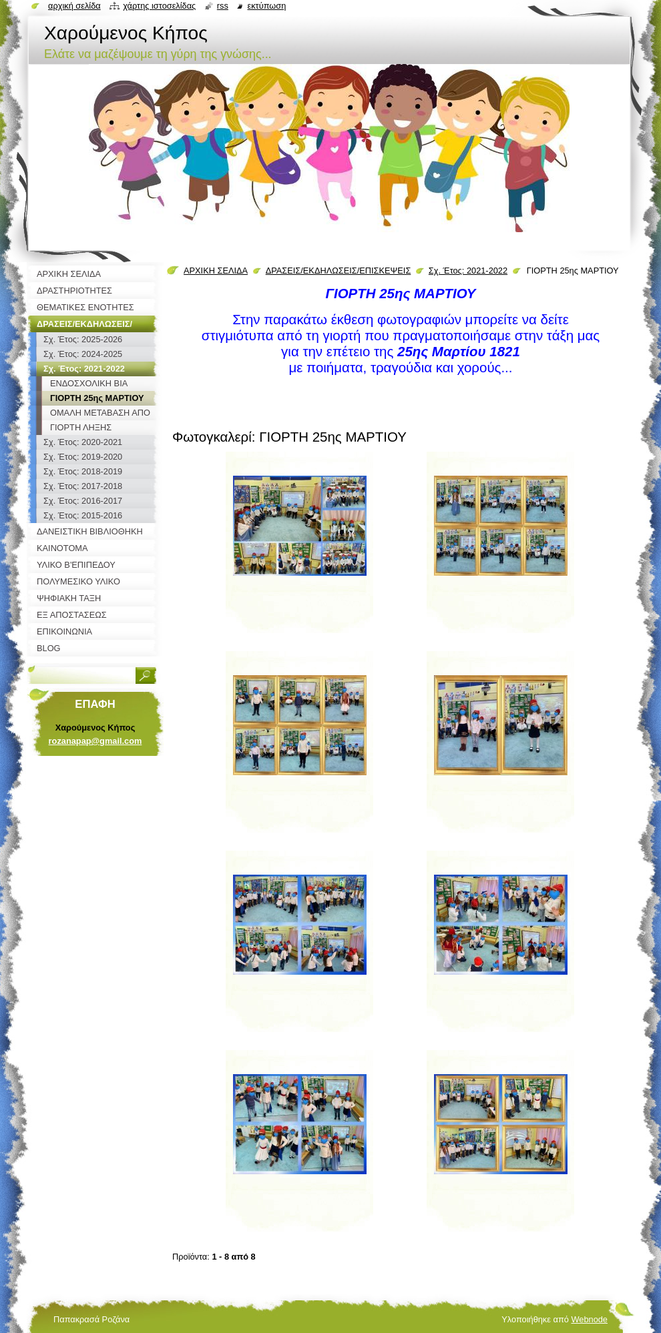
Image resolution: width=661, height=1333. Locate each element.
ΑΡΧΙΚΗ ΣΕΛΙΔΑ (216, 271)
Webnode (589, 1319)
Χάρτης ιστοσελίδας (159, 6)
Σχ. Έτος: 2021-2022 (468, 271)
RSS (222, 6)
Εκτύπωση (266, 6)
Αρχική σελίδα (74, 6)
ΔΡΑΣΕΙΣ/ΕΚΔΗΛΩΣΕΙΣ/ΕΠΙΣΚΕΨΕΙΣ (338, 271)
